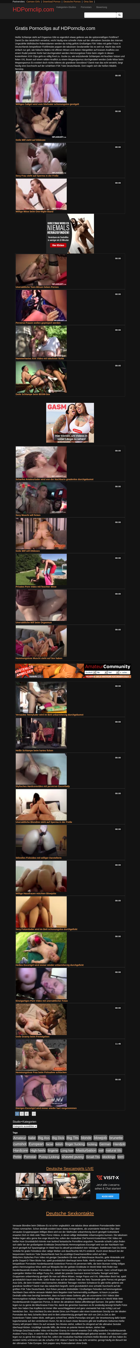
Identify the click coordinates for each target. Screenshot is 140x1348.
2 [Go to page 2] (21, 1113)
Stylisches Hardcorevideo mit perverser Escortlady (43, 786)
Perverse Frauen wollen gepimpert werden (38, 323)
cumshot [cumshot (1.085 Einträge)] (19, 1144)
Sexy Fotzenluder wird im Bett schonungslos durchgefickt (46, 929)
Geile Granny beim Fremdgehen (33, 1036)
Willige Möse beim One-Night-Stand (34, 211)
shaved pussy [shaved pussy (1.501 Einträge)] (73, 1157)
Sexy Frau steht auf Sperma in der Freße (37, 175)
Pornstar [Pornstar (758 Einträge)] (30, 1157)
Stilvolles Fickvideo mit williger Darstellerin (39, 858)
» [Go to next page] (34, 1113)
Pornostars (86, 7)
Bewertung (101, 7)
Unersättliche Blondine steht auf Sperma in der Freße (44, 822)
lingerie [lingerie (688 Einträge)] (53, 1150)
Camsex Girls (33, 1)
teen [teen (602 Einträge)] (121, 1157)
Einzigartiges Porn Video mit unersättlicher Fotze (42, 1001)
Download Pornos (52, 1)
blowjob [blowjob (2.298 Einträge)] (100, 1138)
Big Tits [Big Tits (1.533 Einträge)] (73, 1138)
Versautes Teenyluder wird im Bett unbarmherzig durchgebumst (49, 714)
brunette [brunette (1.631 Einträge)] (116, 1138)
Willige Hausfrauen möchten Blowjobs (36, 893)
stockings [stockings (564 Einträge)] (108, 1157)
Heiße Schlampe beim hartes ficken (34, 750)
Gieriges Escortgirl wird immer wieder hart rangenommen (46, 1108)
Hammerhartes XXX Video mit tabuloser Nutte (40, 358)
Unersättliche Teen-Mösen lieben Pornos (37, 287)
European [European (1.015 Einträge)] (36, 1144)
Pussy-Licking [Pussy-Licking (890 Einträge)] (49, 1157)
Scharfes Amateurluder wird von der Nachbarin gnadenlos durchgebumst (54, 479)
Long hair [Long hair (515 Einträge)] (67, 1150)
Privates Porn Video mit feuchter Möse (36, 586)
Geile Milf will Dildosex (28, 551)
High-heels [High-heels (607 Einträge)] (37, 1150)
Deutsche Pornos (72, 1)
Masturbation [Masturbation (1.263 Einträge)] (86, 1150)
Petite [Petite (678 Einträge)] (17, 1157)
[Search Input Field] (100, 15)
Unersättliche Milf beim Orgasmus (34, 622)
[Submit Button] (119, 15)
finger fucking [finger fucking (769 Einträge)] (75, 1144)
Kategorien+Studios (66, 7)
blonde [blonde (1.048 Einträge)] (86, 1138)
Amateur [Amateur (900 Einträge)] (19, 1138)
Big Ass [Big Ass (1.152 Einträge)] (44, 1138)
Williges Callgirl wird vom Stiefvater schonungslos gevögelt (47, 104)
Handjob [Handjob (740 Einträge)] (119, 1144)
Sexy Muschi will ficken (28, 515)
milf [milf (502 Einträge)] (101, 1150)
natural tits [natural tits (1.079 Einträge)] (114, 1150)
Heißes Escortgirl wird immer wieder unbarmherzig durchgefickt (50, 965)
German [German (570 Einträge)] (105, 1144)
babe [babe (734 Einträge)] (32, 1138)
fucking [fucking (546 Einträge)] (92, 1144)
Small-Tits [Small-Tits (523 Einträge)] (93, 1157)
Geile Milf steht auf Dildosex (31, 140)
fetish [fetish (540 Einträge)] (59, 1144)
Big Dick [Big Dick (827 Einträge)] (58, 1138)
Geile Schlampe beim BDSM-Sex (33, 394)
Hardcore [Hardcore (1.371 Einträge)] (20, 1150)
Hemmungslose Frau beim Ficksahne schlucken (41, 1072)
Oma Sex (88, 1)
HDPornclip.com (33, 9)
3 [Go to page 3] (26, 1113)
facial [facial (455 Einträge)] (49, 1144)
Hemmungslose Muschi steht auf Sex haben (39, 658)
